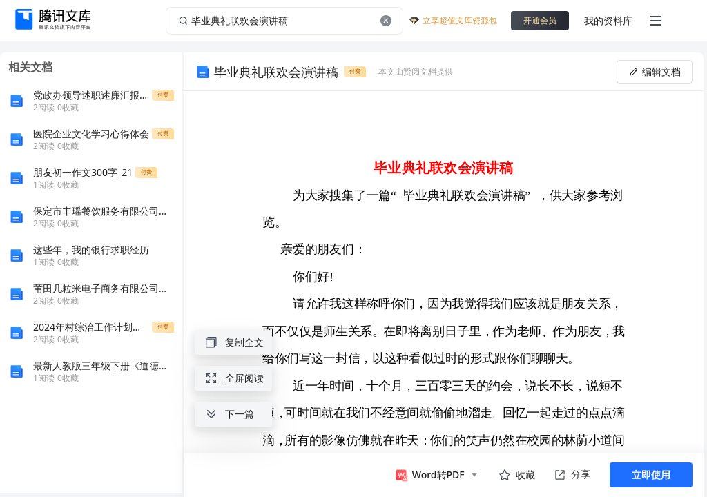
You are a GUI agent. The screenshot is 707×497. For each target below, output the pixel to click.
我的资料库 (608, 20)
